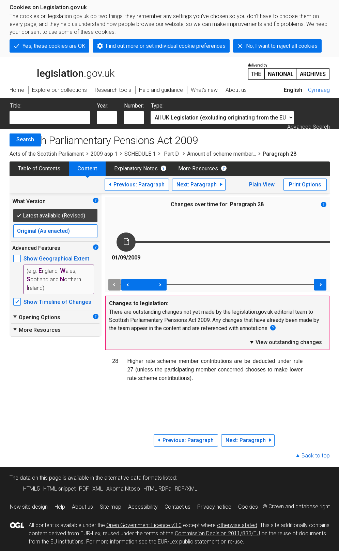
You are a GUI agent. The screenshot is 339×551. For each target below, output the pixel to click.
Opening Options (36, 317)
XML (97, 488)
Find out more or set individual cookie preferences (166, 46)
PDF (84, 488)
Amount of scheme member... (221, 154)
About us (82, 507)
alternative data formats (133, 478)
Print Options (305, 184)
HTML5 (31, 488)
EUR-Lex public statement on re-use (200, 541)
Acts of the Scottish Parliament (47, 154)
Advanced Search (308, 127)
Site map (110, 507)
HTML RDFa (157, 488)
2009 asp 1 (104, 154)
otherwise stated (237, 525)
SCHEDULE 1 (140, 154)
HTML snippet (59, 488)
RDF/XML (186, 488)
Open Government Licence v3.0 (144, 525)
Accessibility (143, 507)
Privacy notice (214, 507)
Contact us (177, 507)
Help (60, 507)
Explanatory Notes (136, 168)
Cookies (248, 507)
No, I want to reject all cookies (282, 46)
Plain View (262, 184)
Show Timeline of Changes (57, 302)
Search (25, 139)
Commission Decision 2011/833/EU (217, 533)
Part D (171, 154)
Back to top (316, 455)
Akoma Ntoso (123, 488)
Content (87, 168)
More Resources (198, 168)
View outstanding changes (285, 342)
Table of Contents (39, 168)
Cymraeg (319, 90)
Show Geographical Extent (56, 258)
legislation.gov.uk (62, 71)
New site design (29, 507)
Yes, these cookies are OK (53, 46)
